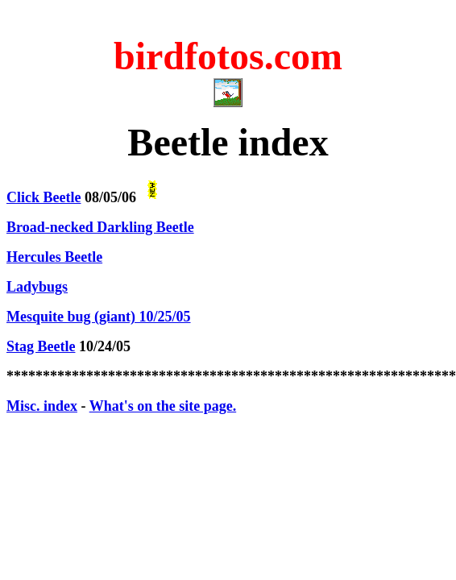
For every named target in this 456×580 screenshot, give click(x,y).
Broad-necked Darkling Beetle (100, 227)
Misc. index (41, 406)
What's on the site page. (163, 406)
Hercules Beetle (54, 257)
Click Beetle (43, 197)
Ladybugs (37, 287)
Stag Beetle (40, 346)
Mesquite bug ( (98, 317)
